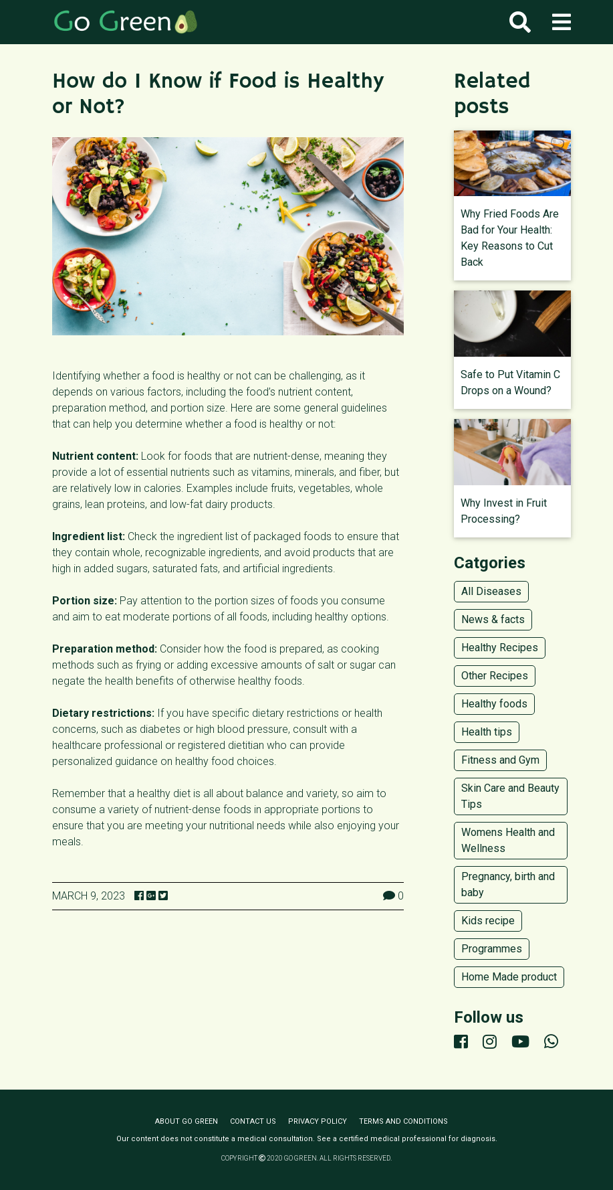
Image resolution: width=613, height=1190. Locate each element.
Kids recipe (488, 920)
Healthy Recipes (499, 647)
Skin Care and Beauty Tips (510, 796)
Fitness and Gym (500, 760)
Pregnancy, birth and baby (508, 884)
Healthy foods (494, 703)
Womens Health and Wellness (508, 840)
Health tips (486, 732)
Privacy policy (317, 1121)
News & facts (493, 619)
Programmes (491, 948)
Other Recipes (494, 675)
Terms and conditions (403, 1121)
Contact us (253, 1121)
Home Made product (509, 976)
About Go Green (186, 1121)
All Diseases (491, 591)
